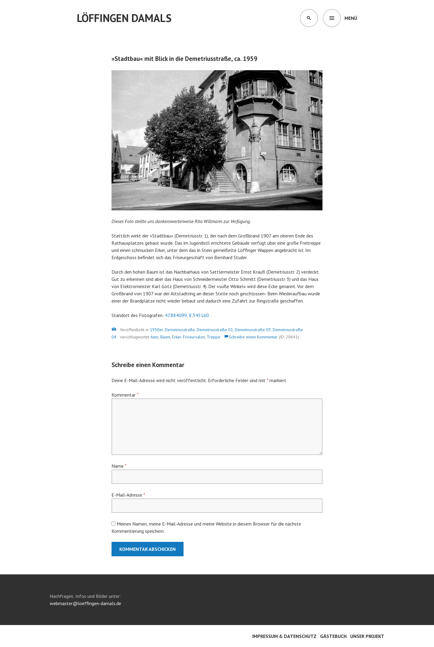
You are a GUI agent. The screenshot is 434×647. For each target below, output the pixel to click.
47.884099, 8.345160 (187, 315)
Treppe (213, 337)
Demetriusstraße (180, 329)
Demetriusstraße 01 (215, 329)
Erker (176, 337)
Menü (350, 18)
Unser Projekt (367, 636)
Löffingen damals (124, 18)
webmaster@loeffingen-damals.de (85, 603)
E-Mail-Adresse (128, 495)
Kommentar (125, 395)
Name (119, 466)
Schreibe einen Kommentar (253, 337)
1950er (156, 329)
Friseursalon (194, 337)
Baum (165, 337)
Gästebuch (333, 636)
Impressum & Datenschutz (284, 636)
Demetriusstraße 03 (253, 329)
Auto (154, 337)
